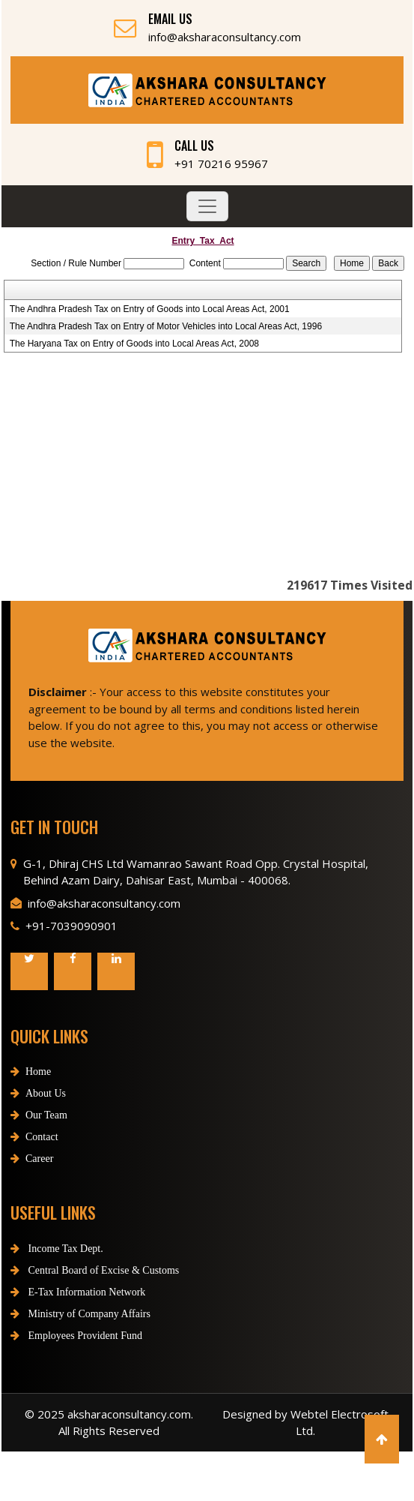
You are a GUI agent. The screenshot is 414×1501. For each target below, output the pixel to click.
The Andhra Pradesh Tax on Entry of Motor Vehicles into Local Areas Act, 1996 (166, 326)
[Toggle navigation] (207, 206)
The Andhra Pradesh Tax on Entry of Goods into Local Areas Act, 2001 (150, 309)
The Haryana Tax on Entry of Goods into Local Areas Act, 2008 (134, 343)
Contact (34, 1150)
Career (31, 1172)
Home (30, 1085)
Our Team (38, 1128)
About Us (38, 1106)
